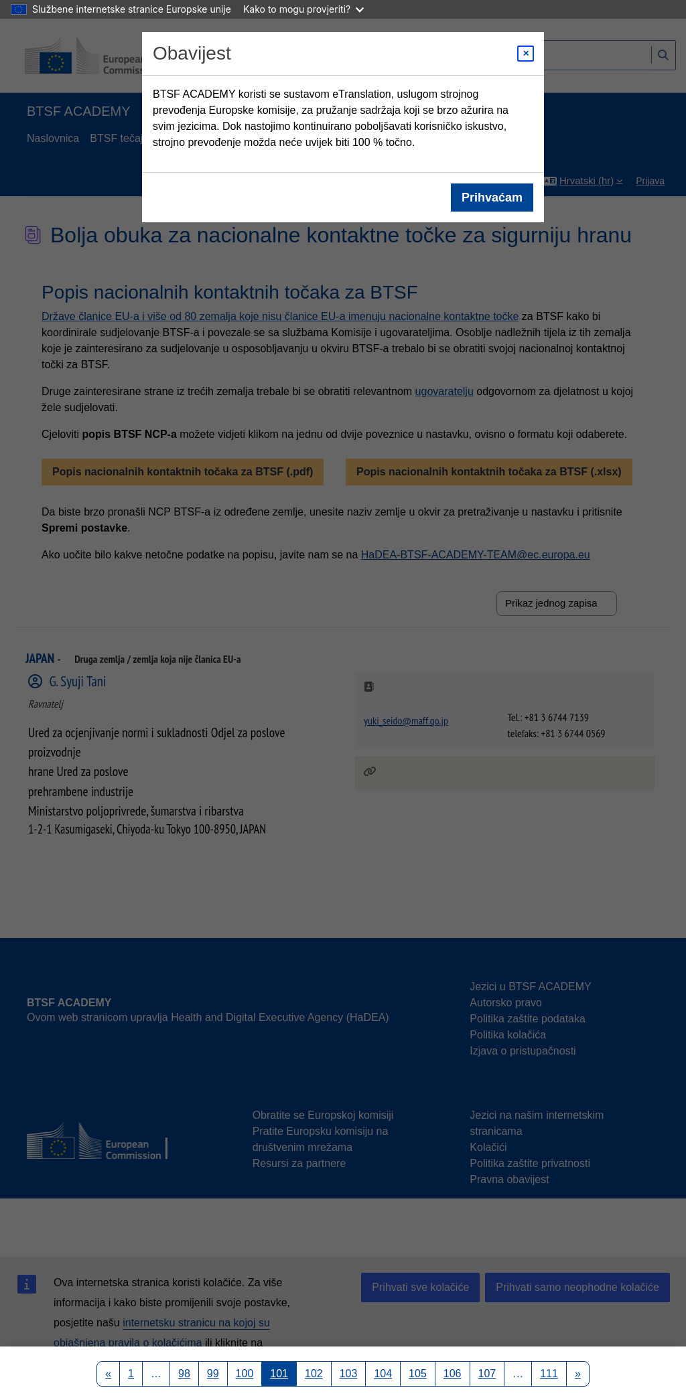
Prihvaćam (492, 197)
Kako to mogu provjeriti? (303, 9)
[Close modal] (525, 53)
